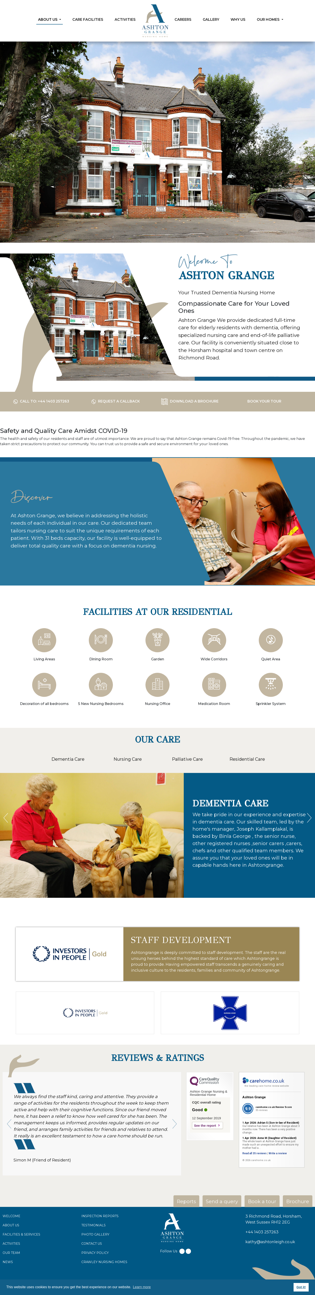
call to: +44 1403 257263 (41, 401)
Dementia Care (67, 780)
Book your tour (264, 401)
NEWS (8, 1262)
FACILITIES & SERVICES (21, 1234)
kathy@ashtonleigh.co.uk (270, 1241)
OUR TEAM (11, 1253)
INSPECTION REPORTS (100, 1216)
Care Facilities (87, 19)
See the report (205, 1146)
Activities (125, 19)
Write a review (278, 1174)
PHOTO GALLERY (95, 1234)
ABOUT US (11, 1225)
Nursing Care (128, 780)
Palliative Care (187, 780)
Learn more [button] (142, 1287)
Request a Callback (115, 401)
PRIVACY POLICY (95, 1253)
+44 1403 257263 (261, 1232)
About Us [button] (48, 19)
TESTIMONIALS (93, 1225)
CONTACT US (91, 1244)
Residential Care (247, 780)
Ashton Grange (254, 1118)
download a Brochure (190, 401)
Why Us (238, 19)
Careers (183, 19)
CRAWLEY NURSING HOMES (104, 1262)
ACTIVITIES (11, 1244)
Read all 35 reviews (254, 1174)
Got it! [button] (301, 1287)
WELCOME (11, 1216)
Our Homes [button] (268, 19)
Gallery (211, 19)
